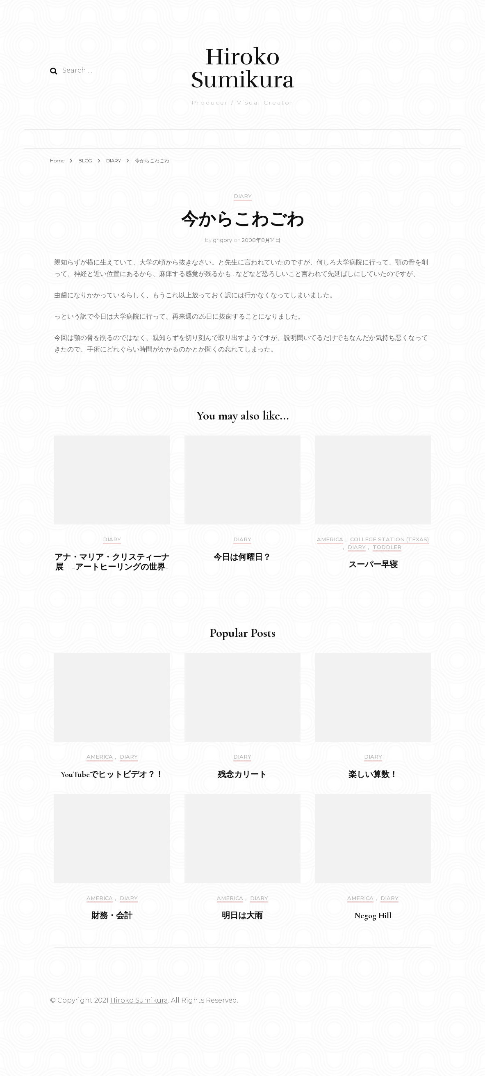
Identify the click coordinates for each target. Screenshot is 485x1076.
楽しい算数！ (373, 775)
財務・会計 (111, 916)
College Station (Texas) (389, 539)
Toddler (387, 547)
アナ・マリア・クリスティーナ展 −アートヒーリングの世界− (112, 562)
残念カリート (242, 775)
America (330, 539)
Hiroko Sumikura (242, 68)
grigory (222, 240)
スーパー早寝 (373, 565)
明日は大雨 (242, 916)
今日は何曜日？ (242, 557)
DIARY (243, 196)
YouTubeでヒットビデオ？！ (112, 775)
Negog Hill (373, 916)
